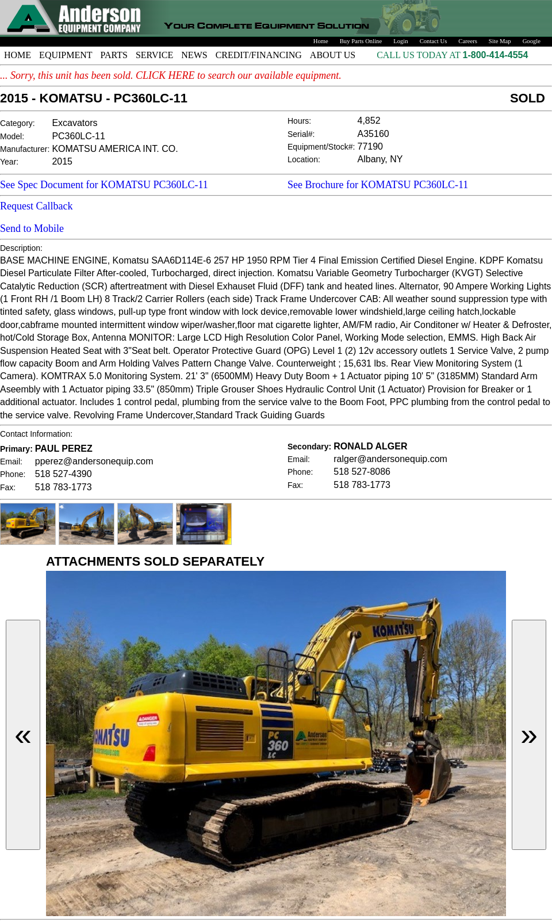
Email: (11, 461)
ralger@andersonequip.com (390, 459)
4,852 (369, 120)
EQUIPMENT (65, 55)
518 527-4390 (63, 474)
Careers (467, 41)
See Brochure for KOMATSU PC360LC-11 (378, 184)
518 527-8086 (362, 471)
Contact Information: (36, 433)
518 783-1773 (63, 487)
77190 (371, 146)
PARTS (114, 55)
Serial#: (301, 134)
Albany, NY (380, 159)
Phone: (12, 474)
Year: (9, 161)
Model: (12, 136)
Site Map (500, 41)
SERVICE (154, 55)
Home (320, 41)
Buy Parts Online (361, 41)
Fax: (8, 487)
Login (400, 41)
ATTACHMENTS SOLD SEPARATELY (155, 561)
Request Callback (36, 206)
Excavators (74, 123)
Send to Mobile (32, 228)
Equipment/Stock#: (321, 146)
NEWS (194, 55)
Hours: (299, 120)
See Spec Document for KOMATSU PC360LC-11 (104, 184)
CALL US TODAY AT (419, 55)
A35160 (373, 134)
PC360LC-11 (78, 136)
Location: (304, 159)
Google (531, 41)
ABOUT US (332, 55)
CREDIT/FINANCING (259, 55)
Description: (21, 248)
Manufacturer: (24, 149)
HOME (17, 55)
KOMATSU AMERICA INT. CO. (115, 149)
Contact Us (433, 41)
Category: (17, 123)
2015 (62, 161)
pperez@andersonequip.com (94, 461)
